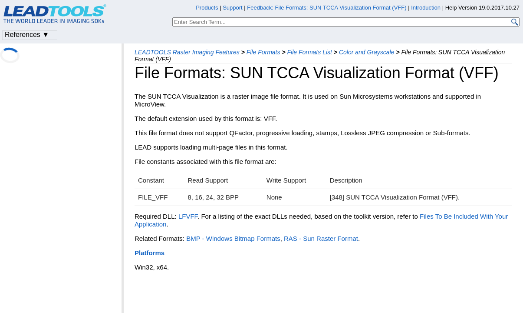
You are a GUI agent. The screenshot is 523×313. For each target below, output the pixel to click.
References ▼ (27, 34)
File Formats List (309, 52)
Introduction (426, 7)
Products (207, 7)
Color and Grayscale (367, 52)
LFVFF (187, 216)
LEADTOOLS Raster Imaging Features (187, 52)
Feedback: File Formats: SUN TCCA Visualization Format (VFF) (326, 7)
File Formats (263, 52)
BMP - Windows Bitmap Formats (233, 238)
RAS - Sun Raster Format (321, 238)
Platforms (149, 252)
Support (233, 7)
